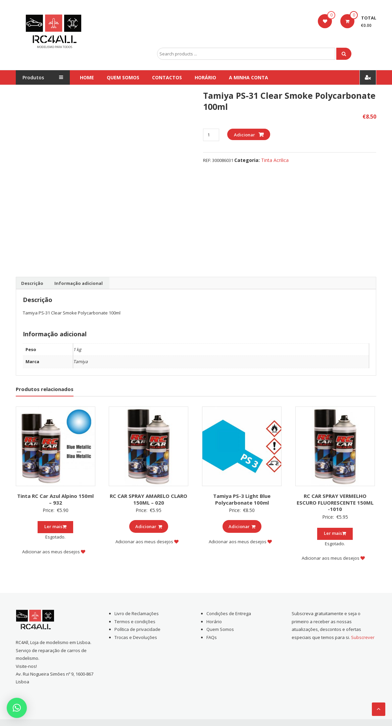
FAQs (211, 637)
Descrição (32, 283)
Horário (205, 77)
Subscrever (363, 637)
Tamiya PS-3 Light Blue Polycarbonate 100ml (242, 499)
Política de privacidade (137, 629)
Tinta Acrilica (275, 160)
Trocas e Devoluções (135, 637)
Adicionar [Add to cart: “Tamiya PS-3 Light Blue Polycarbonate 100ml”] (242, 526)
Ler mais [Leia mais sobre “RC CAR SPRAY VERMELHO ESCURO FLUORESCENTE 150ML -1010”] (335, 533)
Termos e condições (134, 621)
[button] (17, 708)
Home (87, 77)
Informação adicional (78, 283)
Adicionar (244, 135)
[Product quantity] (211, 135)
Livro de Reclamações (136, 613)
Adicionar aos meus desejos (53, 552)
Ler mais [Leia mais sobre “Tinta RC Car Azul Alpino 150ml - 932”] (55, 526)
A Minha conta (248, 77)
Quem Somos (123, 77)
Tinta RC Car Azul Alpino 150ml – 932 (55, 499)
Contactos (167, 77)
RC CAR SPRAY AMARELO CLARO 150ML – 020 (148, 499)
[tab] (32, 283)
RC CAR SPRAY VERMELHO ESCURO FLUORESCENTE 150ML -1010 (335, 502)
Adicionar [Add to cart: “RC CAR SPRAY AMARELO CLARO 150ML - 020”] (148, 526)
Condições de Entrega (228, 613)
